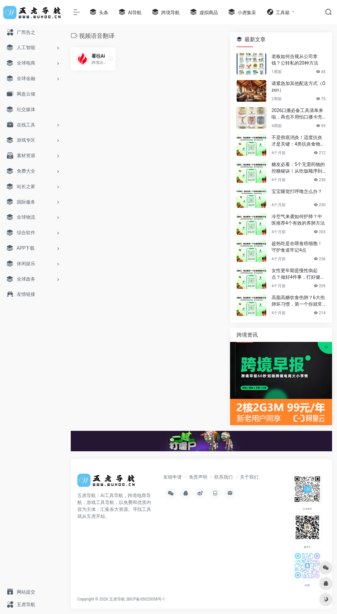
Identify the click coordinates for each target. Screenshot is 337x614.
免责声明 (198, 477)
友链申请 (172, 477)
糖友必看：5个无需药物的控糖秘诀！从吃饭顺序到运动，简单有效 (298, 168)
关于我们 (249, 477)
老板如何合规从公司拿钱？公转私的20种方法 (295, 60)
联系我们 (223, 477)
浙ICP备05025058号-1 (145, 599)
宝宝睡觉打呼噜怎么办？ (297, 191)
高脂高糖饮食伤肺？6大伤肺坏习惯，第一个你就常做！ (298, 301)
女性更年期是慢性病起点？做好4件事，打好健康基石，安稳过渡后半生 (298, 274)
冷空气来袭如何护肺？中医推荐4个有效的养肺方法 (298, 220)
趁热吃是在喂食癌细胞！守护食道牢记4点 (297, 247)
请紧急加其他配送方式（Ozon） (298, 87)
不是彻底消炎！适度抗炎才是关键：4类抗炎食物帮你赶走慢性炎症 (298, 141)
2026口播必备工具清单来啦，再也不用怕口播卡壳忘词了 (297, 114)
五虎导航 (117, 599)
